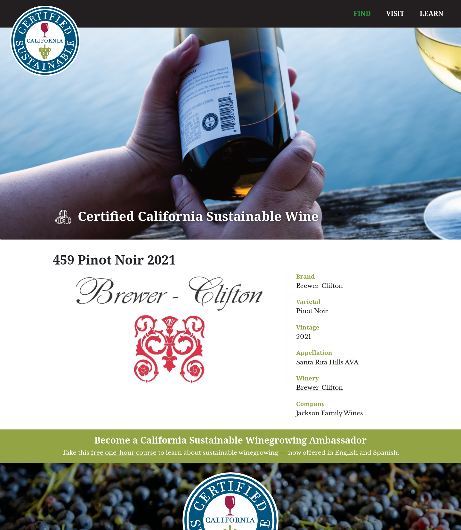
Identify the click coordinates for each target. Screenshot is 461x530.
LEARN (431, 13)
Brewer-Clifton (319, 387)
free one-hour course (124, 452)
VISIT (395, 13)
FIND (362, 13)
